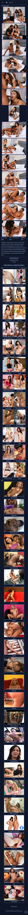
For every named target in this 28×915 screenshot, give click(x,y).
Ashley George (14, 550)
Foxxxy (8, 355)
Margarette (8, 320)
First (20, 303)
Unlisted (14, 708)
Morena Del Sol (14, 603)
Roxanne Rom (19, 285)
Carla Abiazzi (14, 497)
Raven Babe (20, 390)
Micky (20, 478)
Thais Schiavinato (19, 408)
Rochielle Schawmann (13, 831)
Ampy (19, 373)
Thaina (14, 796)
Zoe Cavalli (8, 373)
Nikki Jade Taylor (8, 285)
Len (14, 884)
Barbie (14, 620)
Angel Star (14, 515)
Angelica (8, 461)
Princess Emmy (8, 478)
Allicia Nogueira (14, 813)
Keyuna (14, 866)
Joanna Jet (8, 425)
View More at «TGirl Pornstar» (14, 265)
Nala (2, 239)
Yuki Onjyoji (14, 901)
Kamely (20, 355)
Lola (14, 638)
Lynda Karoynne (14, 568)
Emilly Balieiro (14, 761)
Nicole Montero (14, 533)
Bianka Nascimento (8, 390)
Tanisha (14, 673)
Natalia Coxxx (8, 303)
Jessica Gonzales (8, 338)
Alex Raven (8, 408)
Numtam (19, 320)
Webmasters (14, 906)
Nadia (14, 655)
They (20, 443)
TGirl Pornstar (5, 6)
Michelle (14, 691)
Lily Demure (14, 849)
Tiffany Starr (20, 338)
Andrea (8, 443)
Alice (14, 778)
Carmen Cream (20, 425)
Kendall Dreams (20, 461)
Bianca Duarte (14, 726)
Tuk (14, 585)
